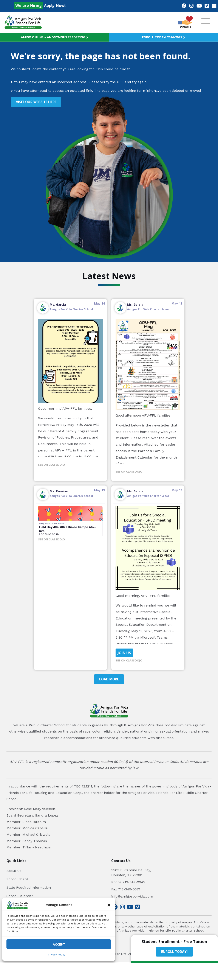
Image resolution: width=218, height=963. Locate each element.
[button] (109, 905)
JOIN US (124, 653)
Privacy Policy (56, 954)
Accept (59, 944)
